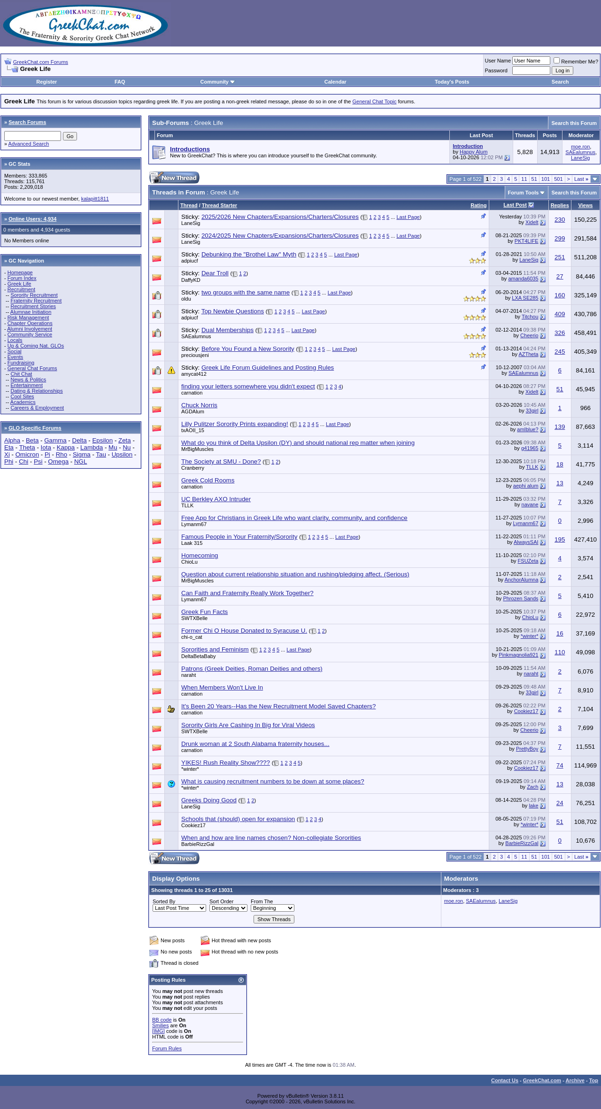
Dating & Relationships (36, 391)
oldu (186, 299)
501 (558, 179)
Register (46, 82)
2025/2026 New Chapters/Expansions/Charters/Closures (280, 216)
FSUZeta (528, 561)
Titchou (530, 316)
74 (559, 765)
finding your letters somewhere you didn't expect (248, 386)
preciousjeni (195, 355)
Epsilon (102, 440)
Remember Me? (576, 61)
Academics (23, 402)
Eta (9, 447)
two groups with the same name (245, 292)
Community (217, 82)
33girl (532, 410)
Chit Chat (21, 374)
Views (585, 205)
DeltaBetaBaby (198, 656)
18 (559, 464)
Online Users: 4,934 (32, 219)
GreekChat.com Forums (40, 62)
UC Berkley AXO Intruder (216, 499)
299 (560, 238)
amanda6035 (523, 278)
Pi (47, 454)
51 (534, 179)
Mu (112, 447)
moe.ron (580, 146)
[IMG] (158, 1031)
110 (560, 652)
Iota (46, 447)
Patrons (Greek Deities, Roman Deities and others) (252, 668)
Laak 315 (191, 543)
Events (15, 357)
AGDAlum (192, 411)
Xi (7, 454)
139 (560, 426)
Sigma (82, 454)
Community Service (30, 334)
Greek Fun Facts (204, 611)
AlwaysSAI (526, 542)
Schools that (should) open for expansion (238, 818)
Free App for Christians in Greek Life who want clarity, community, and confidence (294, 517)
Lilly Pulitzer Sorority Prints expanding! (234, 423)
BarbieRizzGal (197, 844)
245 (560, 351)
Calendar (335, 82)
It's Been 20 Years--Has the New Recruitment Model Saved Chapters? (278, 706)
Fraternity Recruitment (36, 300)
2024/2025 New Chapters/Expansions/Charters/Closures (280, 235)
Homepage (20, 272)
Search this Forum (574, 123)
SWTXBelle (194, 618)
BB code (162, 1020)
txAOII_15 (192, 430)
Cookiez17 (526, 711)
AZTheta (528, 354)
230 (560, 219)
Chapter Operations (30, 323)
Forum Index (22, 278)
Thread (189, 205)
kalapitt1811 (95, 199)
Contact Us (504, 1080)
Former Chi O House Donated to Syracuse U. (244, 630)
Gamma (55, 440)
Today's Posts (452, 82)
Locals (15, 340)
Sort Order (221, 901)
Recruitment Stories (33, 306)
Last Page (408, 217)
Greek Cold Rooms (207, 480)
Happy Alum (473, 152)
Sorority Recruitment (33, 295)
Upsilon (122, 454)
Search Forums (27, 122)
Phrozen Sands (520, 598)
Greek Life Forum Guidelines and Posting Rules (267, 367)
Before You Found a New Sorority (247, 348)
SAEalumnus (580, 152)
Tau (101, 454)
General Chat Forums (32, 368)
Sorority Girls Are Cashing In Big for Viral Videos (248, 725)
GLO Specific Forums (34, 428)
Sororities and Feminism (215, 649)
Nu (127, 447)
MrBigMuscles (197, 449)
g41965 (530, 448)
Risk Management (28, 317)
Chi (23, 461)
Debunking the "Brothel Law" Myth (248, 254)
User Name (498, 60)
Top (593, 1080)
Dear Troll (215, 273)
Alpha (12, 440)
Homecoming (199, 555)
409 (560, 314)
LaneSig (580, 158)
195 (560, 539)
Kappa (66, 447)
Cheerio (529, 335)
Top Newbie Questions (232, 311)
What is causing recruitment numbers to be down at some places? (272, 781)
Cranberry (192, 468)
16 (559, 633)
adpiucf (189, 261)
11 (524, 179)
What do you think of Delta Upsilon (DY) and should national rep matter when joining (298, 442)
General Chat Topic (375, 101)
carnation (191, 393)
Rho (61, 454)
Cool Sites (22, 396)
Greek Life (19, 284)
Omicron (27, 454)
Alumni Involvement (29, 329)
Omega (58, 461)
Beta (32, 440)
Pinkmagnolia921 (518, 655)
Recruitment (21, 289)
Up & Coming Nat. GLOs (36, 346)
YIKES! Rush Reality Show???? (225, 762)
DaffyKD (190, 280)
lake (533, 805)
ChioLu (189, 562)
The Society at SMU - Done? (221, 461)
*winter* (530, 636)
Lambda (91, 447)
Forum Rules (167, 1048)
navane (530, 504)
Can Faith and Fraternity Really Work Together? (247, 593)
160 (560, 295)
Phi (8, 461)
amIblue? (527, 429)
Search (560, 82)
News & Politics (28, 379)
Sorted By (164, 901)
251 (560, 257)
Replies (560, 205)
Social (15, 351)
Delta (79, 440)
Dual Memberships (227, 329)
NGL (80, 461)
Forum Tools (523, 192)
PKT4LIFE (527, 241)
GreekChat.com (542, 1080)
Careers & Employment (37, 408)
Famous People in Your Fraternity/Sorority (239, 536)
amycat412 (194, 374)
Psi (38, 461)
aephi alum (526, 486)
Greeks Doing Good (209, 800)
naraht (188, 675)
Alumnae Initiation (30, 312)
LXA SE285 (525, 298)
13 (559, 483)
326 (560, 332)
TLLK (532, 467)
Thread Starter (219, 205)
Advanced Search (28, 144)
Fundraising (21, 362)
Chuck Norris (199, 405)
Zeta (124, 440)
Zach (532, 787)
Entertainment (26, 385)
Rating (478, 205)
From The (262, 901)
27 (559, 276)
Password (496, 70)
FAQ (120, 82)
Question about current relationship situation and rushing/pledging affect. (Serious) (295, 574)
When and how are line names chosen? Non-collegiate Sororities (271, 837)
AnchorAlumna (521, 579)
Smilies (160, 1025)
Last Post (515, 205)
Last (581, 179)
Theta (27, 447)
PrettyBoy (527, 749)
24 (559, 803)
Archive (575, 1080)
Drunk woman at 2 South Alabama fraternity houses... (255, 743)
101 (545, 179)
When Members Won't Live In (222, 687)
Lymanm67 (194, 524)
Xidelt (532, 222)
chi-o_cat (191, 637)
